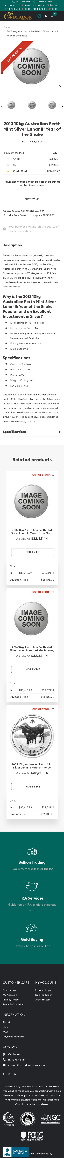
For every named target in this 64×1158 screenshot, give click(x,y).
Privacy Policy (11, 999)
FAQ (5, 1031)
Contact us (9, 990)
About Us (8, 1022)
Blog (5, 1026)
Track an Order (43, 994)
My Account (10, 994)
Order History (43, 999)
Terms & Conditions (14, 1004)
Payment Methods (13, 1036)
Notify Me (32, 199)
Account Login (43, 990)
